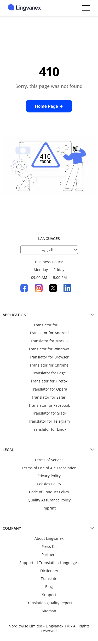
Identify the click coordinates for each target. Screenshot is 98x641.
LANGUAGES (49, 238)
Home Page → (49, 106)
